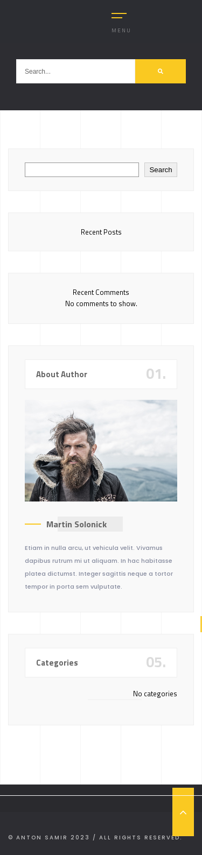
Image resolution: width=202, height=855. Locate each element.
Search (160, 170)
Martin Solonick (76, 524)
